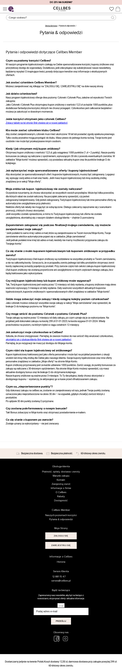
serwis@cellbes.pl (59, 580)
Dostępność (61, 500)
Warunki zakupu (61, 475)
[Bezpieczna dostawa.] (29, 453)
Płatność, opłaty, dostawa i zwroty (61, 471)
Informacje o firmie (61, 488)
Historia (61, 561)
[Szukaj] (61, 17)
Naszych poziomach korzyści (61, 515)
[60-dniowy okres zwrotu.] (90, 453)
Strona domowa (51, 26)
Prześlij (61, 621)
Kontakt (61, 479)
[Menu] (5, 8)
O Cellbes (61, 492)
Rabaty (61, 496)
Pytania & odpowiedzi (61, 519)
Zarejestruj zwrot (61, 484)
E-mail (61, 606)
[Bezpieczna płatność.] (60, 453)
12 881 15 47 (59, 576)
